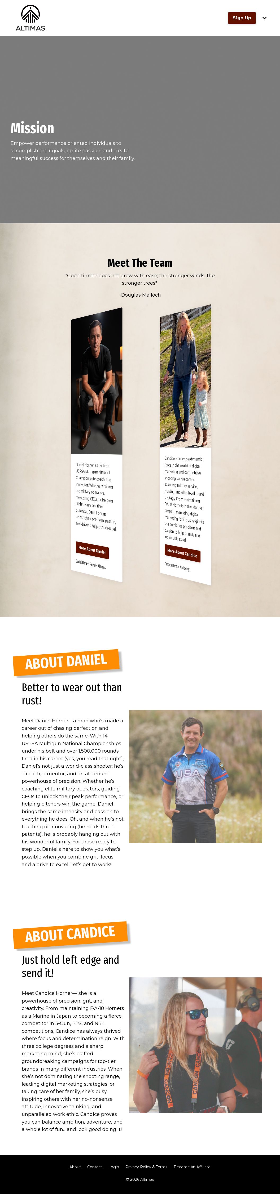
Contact (94, 1170)
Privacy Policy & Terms (146, 1170)
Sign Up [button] (242, 18)
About (75, 1170)
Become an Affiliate (192, 1170)
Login (113, 1170)
